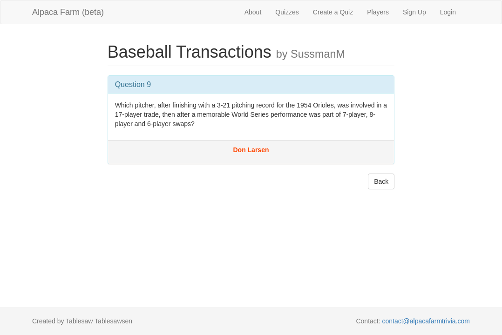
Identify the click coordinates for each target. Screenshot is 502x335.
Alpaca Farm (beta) (68, 12)
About (253, 12)
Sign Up (414, 12)
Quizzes (287, 12)
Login (448, 12)
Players (378, 12)
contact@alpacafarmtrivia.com (426, 321)
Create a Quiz (333, 12)
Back (381, 181)
